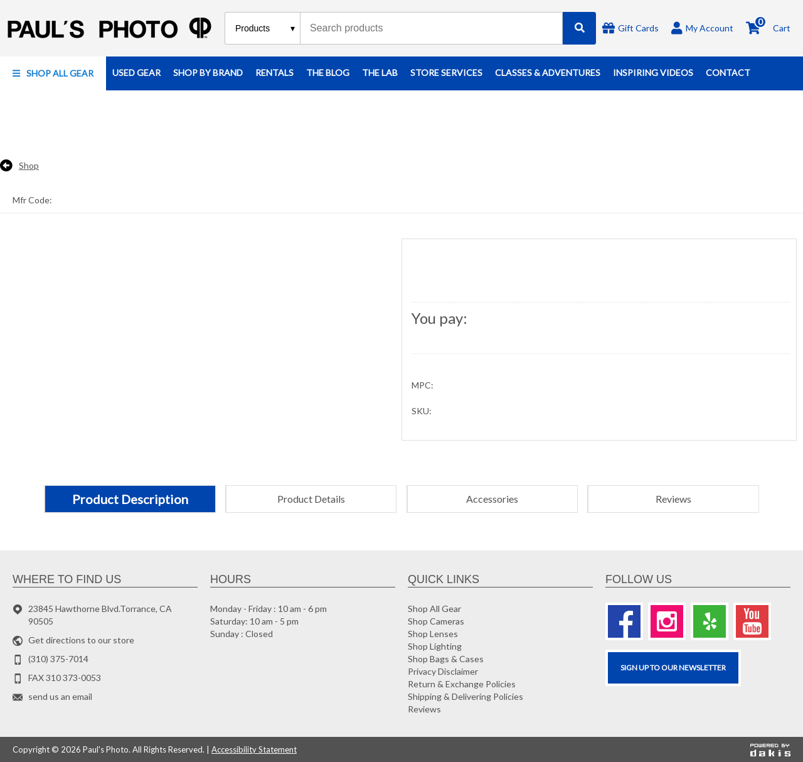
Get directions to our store (81, 640)
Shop (29, 165)
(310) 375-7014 (58, 658)
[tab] (130, 499)
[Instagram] (667, 621)
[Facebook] (624, 621)
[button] (53, 73)
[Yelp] (709, 621)
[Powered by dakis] (770, 749)
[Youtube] (752, 621)
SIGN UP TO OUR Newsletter (673, 667)
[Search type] (265, 28)
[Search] (579, 28)
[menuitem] (53, 73)
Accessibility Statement (254, 749)
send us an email (60, 696)
